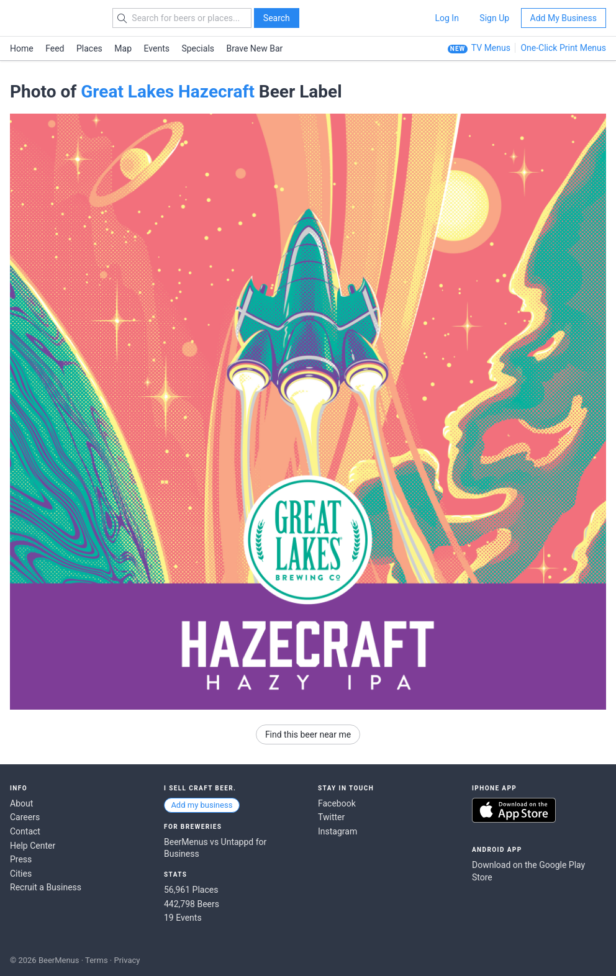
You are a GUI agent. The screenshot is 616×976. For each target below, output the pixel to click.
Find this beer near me (308, 734)
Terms (96, 960)
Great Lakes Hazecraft (168, 91)
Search (276, 18)
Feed (54, 48)
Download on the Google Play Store (528, 871)
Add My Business (563, 18)
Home (22, 48)
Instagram (337, 831)
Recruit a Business (45, 887)
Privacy (127, 960)
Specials (197, 48)
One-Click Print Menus (563, 48)
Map (123, 48)
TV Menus (490, 48)
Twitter (331, 817)
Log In (446, 18)
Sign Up (494, 18)
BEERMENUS (54, 18)
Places (89, 48)
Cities (21, 874)
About (21, 803)
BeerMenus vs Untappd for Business (215, 848)
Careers (25, 817)
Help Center (32, 846)
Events (157, 48)
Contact (25, 831)
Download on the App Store (514, 810)
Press (21, 859)
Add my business (201, 805)
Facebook (337, 803)
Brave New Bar (255, 48)
